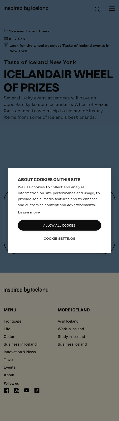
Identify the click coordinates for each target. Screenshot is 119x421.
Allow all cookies (59, 225)
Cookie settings (59, 238)
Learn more (29, 212)
